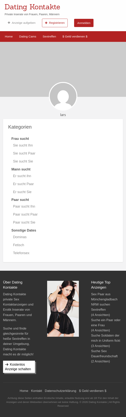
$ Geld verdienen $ (75, 36)
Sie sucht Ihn (23, 145)
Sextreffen (49, 36)
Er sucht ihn (22, 176)
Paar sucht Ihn (24, 206)
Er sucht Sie (22, 192)
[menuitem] (22, 22)
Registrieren (55, 23)
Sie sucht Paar (24, 153)
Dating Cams (27, 36)
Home (9, 36)
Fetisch (18, 245)
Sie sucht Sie (23, 161)
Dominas (20, 237)
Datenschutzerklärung (60, 391)
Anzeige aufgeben (21, 23)
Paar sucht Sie (24, 222)
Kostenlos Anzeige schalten (18, 367)
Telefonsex (21, 253)
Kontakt (36, 391)
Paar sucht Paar (25, 214)
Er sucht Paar (23, 184)
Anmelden (83, 23)
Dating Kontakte (32, 6)
